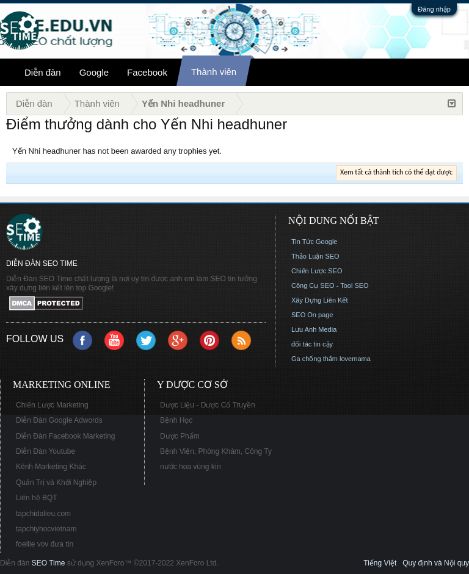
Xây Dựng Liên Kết (319, 300)
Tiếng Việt (379, 563)
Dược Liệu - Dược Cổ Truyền (207, 405)
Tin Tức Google (314, 241)
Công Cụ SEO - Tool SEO (330, 285)
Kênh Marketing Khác (51, 466)
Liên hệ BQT (36, 497)
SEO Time (48, 563)
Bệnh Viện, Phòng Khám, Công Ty (216, 451)
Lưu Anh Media (313, 329)
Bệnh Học (176, 420)
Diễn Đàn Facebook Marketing (65, 436)
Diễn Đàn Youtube (45, 451)
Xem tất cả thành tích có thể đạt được (396, 172)
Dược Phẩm (180, 436)
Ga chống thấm (314, 358)
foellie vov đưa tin (44, 544)
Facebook (147, 72)
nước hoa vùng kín (190, 466)
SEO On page (312, 314)
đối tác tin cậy (312, 344)
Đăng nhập (434, 9)
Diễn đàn (42, 72)
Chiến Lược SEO (317, 270)
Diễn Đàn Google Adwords (59, 420)
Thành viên (213, 71)
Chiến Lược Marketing (52, 405)
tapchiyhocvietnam (46, 529)
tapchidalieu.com (43, 513)
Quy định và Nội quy (435, 563)
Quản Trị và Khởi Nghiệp (56, 482)
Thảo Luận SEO (315, 256)
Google (94, 72)
